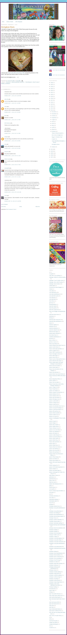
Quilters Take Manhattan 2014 (55, 483)
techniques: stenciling (53, 578)
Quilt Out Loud (52, 482)
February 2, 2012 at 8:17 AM (12, 164)
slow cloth (51, 497)
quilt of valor (52, 480)
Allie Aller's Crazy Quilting (54, 275)
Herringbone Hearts (55, 144)
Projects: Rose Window (54, 460)
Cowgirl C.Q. (54, 139)
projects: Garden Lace (53, 414)
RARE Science (52, 487)
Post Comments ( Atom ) (11, 209)
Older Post (38, 206)
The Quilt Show (52, 588)
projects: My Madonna (53, 448)
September (54, 117)
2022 (52, 90)
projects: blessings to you (54, 399)
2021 (52, 92)
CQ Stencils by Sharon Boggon (55, 287)
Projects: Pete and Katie (54, 452)
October (53, 115)
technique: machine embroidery (55, 519)
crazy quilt (51, 290)
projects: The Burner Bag (54, 470)
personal (51, 338)
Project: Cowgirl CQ (53, 350)
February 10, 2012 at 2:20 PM (13, 201)
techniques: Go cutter (53, 561)
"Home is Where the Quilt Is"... (58, 133)
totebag (50, 592)
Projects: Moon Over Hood (54, 446)
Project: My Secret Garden (54, 365)
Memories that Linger (53, 331)
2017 (52, 100)
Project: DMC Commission (54, 352)
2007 (52, 157)
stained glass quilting (53, 499)
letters (50, 323)
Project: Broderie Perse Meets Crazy (56, 345)
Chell (6, 195)
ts (49, 617)
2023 (52, 88)
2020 (52, 94)
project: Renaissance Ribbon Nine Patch (57, 375)
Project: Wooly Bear (53, 388)
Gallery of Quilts (9, 21)
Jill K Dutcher (7, 123)
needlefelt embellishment (54, 336)
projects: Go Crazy (53, 416)
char (5, 144)
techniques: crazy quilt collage (55, 539)
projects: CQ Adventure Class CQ (56, 406)
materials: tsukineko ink (54, 329)
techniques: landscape (53, 565)
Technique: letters (53, 517)
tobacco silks (52, 590)
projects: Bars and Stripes (54, 397)
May (53, 125)
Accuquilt (51, 273)
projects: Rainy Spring (53, 456)
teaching (51, 504)
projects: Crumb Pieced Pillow (55, 409)
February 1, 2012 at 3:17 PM (12, 119)
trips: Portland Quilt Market (54, 609)
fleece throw (51, 301)
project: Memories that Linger (55, 360)
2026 (52, 82)
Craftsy (50, 289)
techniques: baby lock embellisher (56, 527)
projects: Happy (52, 422)
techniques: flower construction (55, 556)
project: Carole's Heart (53, 347)
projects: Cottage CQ (53, 402)
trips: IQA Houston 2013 (54, 603)
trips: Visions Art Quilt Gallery (55, 615)
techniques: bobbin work (54, 534)
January (53, 146)
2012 (52, 110)
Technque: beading (53, 586)
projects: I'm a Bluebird (54, 431)
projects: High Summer (54, 426)
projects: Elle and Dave (54, 411)
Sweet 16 (51, 502)
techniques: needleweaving (54, 576)
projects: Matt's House (53, 440)
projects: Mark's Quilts (53, 438)
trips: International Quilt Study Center (56, 598)
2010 (52, 151)
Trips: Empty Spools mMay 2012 (56, 595)
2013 (52, 108)
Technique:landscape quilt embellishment (57, 524)
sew (50, 494)
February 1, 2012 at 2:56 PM (12, 112)
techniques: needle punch (54, 573)
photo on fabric (52, 340)
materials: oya (52, 326)
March (53, 129)
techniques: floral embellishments (56, 553)
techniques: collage (53, 536)
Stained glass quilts (53, 501)
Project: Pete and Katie (54, 372)
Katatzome (51, 316)
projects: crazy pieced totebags (55, 407)
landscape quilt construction (55, 319)
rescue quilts (52, 489)
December (54, 111)
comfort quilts (52, 285)
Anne (6, 106)
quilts (50, 485)
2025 (52, 84)
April (53, 127)
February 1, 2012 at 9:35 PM (12, 148)
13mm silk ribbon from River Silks (16, 72)
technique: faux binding (54, 512)
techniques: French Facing (54, 560)
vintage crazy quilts (53, 622)
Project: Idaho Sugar (53, 355)
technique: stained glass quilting (55, 523)
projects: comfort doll (53, 400)
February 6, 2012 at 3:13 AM (12, 176)
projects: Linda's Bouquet (54, 434)
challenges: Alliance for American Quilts (57, 277)
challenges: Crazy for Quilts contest (56, 280)
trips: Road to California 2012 (55, 610)
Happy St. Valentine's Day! (57, 137)
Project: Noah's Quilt (53, 367)
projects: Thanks (52, 468)
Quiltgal (6, 136)
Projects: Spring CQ (53, 465)
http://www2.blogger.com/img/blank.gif (57, 311)
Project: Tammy (52, 380)
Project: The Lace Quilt (54, 382)
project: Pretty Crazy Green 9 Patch (56, 374)
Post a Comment (4, 204)
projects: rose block (53, 458)
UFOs (50, 619)
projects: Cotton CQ (53, 404)
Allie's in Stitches (33, 6)
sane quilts (51, 492)
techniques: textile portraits (54, 580)
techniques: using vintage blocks (55, 582)
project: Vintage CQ (53, 387)
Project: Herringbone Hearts (15, 82)
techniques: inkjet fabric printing (55, 563)
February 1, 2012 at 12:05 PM (13, 95)
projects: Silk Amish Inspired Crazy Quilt (57, 462)
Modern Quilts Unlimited (54, 333)
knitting (51, 317)
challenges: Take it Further (54, 283)
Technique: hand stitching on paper (56, 516)
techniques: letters (53, 570)
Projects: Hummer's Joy (54, 428)
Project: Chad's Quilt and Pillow (55, 348)
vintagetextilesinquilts (53, 624)
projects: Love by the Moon (54, 436)
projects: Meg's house (53, 445)
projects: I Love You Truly (54, 429)
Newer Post (3, 206)
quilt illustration (52, 478)
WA (50, 625)
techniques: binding (53, 531)
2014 (52, 106)
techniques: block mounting (54, 533)
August (53, 119)
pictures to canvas (53, 341)
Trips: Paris (51, 605)
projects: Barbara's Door (54, 395)
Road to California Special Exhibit (56, 490)
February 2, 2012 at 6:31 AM (12, 155)
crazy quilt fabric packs (54, 295)
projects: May (52, 443)
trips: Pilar (51, 607)
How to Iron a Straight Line (57, 135)
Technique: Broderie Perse (54, 506)
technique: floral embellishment (55, 514)
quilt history (51, 477)
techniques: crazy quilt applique (55, 538)
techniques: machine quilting (55, 571)
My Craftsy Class (52, 335)
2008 (52, 155)
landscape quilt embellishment (55, 321)
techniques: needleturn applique (55, 575)
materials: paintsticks (53, 328)
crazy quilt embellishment (54, 294)
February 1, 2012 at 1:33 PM (12, 103)
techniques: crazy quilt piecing (55, 546)
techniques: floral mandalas (54, 554)
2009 (52, 153)
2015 (52, 104)
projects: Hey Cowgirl (53, 424)
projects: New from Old (54, 450)
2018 (52, 98)
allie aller (11, 80)
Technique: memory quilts (54, 521)
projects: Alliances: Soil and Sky (55, 392)
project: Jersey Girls (53, 357)
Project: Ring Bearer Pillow (54, 378)
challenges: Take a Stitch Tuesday (56, 282)
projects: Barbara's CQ (53, 394)
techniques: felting (53, 551)
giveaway (51, 302)
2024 (52, 86)
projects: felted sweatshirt (54, 412)
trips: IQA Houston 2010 (54, 602)
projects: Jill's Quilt (53, 433)
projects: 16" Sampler (53, 390)
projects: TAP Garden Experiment (56, 467)
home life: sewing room (54, 309)
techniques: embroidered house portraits (57, 548)
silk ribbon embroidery (53, 495)
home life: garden (52, 307)
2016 (52, 102)
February (54, 131)
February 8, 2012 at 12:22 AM (13, 192)
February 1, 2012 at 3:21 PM (12, 133)
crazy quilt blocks (53, 292)
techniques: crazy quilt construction (56, 541)
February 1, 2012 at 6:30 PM (12, 140)
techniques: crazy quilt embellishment (56, 543)
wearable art (51, 627)
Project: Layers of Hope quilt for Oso (56, 359)
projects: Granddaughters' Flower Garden (57, 418)
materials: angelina (53, 324)
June (53, 123)
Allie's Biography (18, 21)
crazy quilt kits (52, 297)
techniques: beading (53, 529)
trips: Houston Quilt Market (54, 597)
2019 (52, 96)
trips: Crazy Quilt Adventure (55, 593)
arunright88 (7, 168)
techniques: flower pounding (55, 558)
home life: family (52, 306)
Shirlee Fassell (7, 159)
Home (3, 21)
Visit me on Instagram (59, 70)
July (53, 121)
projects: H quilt (52, 421)
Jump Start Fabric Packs (54, 314)
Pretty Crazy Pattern (53, 343)
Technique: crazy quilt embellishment (56, 507)
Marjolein (7, 151)
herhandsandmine (52, 304)
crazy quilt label (52, 299)
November (54, 113)
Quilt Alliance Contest (53, 475)
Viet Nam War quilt (53, 620)
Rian (6, 115)
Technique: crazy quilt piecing (55, 511)
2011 (52, 149)
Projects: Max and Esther (54, 441)
